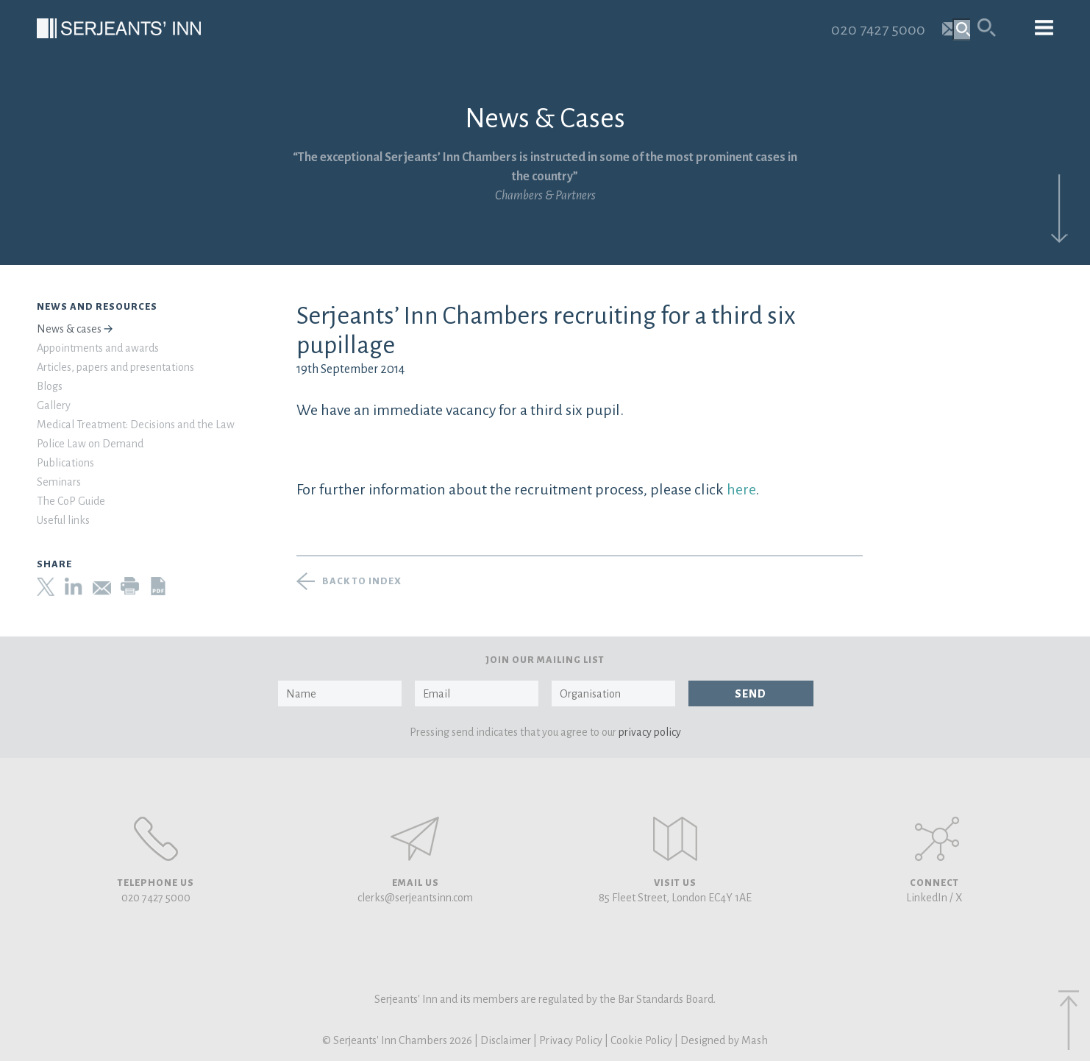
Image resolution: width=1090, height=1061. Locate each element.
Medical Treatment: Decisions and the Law (136, 424)
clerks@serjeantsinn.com (415, 898)
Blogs (50, 386)
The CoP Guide (71, 501)
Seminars (59, 482)
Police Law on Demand (90, 444)
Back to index (362, 581)
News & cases (69, 329)
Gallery (54, 405)
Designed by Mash (724, 1040)
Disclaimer (505, 1040)
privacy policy (650, 732)
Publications (65, 463)
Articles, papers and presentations (115, 367)
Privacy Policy (570, 1040)
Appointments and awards (98, 348)
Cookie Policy (641, 1040)
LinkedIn (926, 898)
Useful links (63, 520)
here (741, 489)
